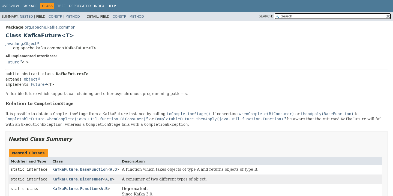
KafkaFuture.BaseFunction (79, 169)
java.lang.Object (21, 43)
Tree (61, 6)
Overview (10, 6)
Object (31, 79)
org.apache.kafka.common (50, 27)
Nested (26, 17)
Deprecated (80, 6)
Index (99, 6)
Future (12, 62)
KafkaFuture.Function (75, 188)
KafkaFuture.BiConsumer (77, 179)
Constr (55, 17)
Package (29, 6)
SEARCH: (266, 16)
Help (111, 6)
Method (72, 17)
